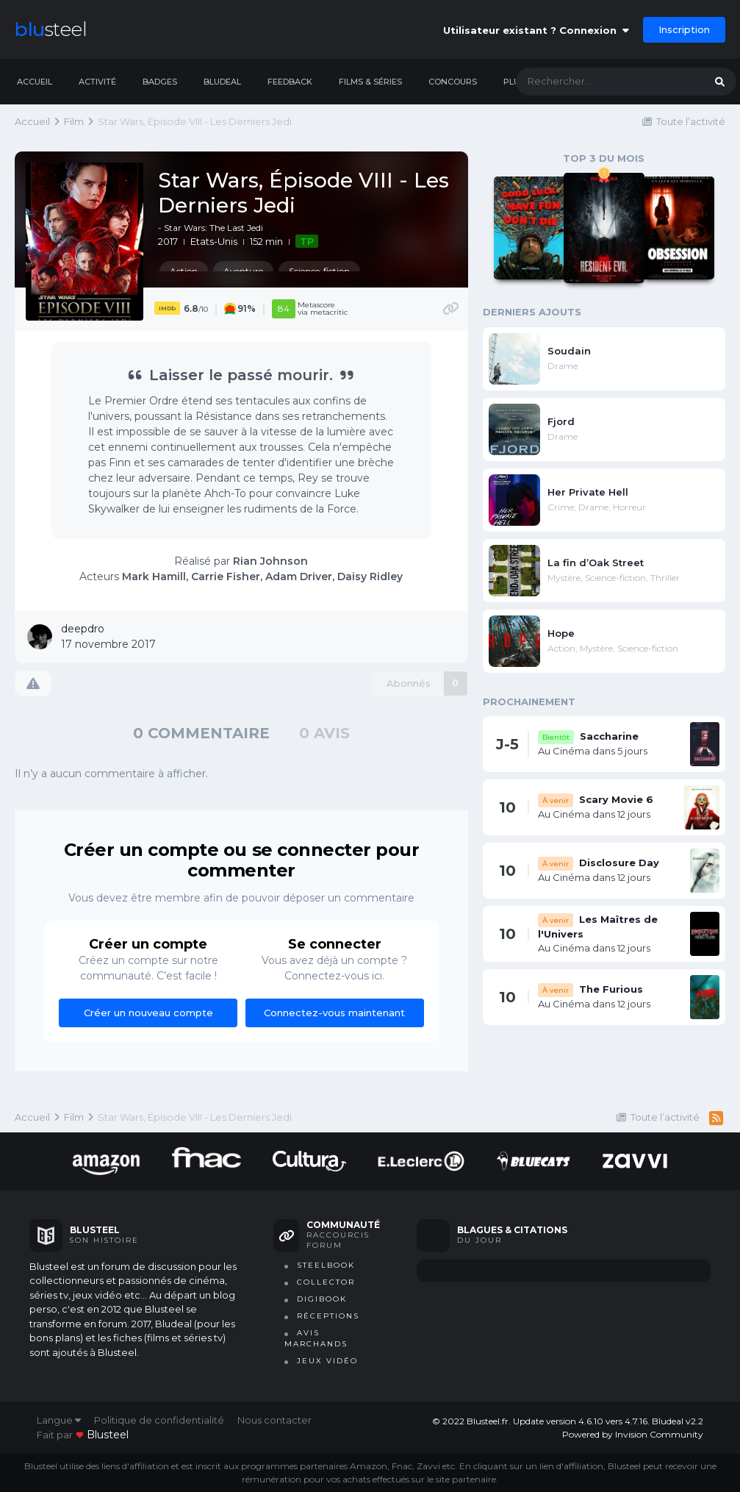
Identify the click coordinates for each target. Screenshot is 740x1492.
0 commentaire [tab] (201, 733)
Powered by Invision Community (632, 1434)
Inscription (684, 29)
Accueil (34, 81)
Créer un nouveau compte (148, 1012)
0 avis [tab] (324, 733)
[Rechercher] (595, 82)
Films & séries (370, 81)
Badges (160, 81)
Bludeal (222, 81)
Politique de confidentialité (159, 1420)
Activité (97, 81)
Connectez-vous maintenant (334, 1012)
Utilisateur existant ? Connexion (536, 30)
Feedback (289, 81)
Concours (452, 81)
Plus (514, 81)
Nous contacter (274, 1420)
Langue (59, 1420)
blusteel (108, 1434)
